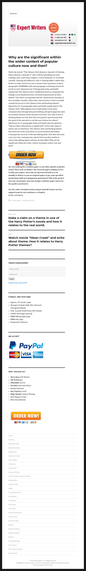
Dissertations (12, 480)
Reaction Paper (13, 521)
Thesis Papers (12, 553)
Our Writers (12, 508)
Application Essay (14, 448)
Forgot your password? (17, 283)
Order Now (12, 504)
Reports (11, 525)
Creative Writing (13, 472)
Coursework (12, 468)
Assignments (12, 452)
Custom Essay (16, 200)
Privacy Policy (12, 516)
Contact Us (12, 464)
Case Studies (12, 460)
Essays (10, 488)
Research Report (14, 533)
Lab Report (12, 500)
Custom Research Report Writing (19, 476)
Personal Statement (15, 512)
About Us (11, 439)
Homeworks (12, 496)
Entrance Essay (13, 484)
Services (13, 13)
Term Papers (12, 545)
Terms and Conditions (15, 549)
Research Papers (14, 529)
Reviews (11, 537)
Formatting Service (14, 492)
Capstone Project (14, 456)
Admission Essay (13, 444)
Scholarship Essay (14, 541)
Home (10, 435)
